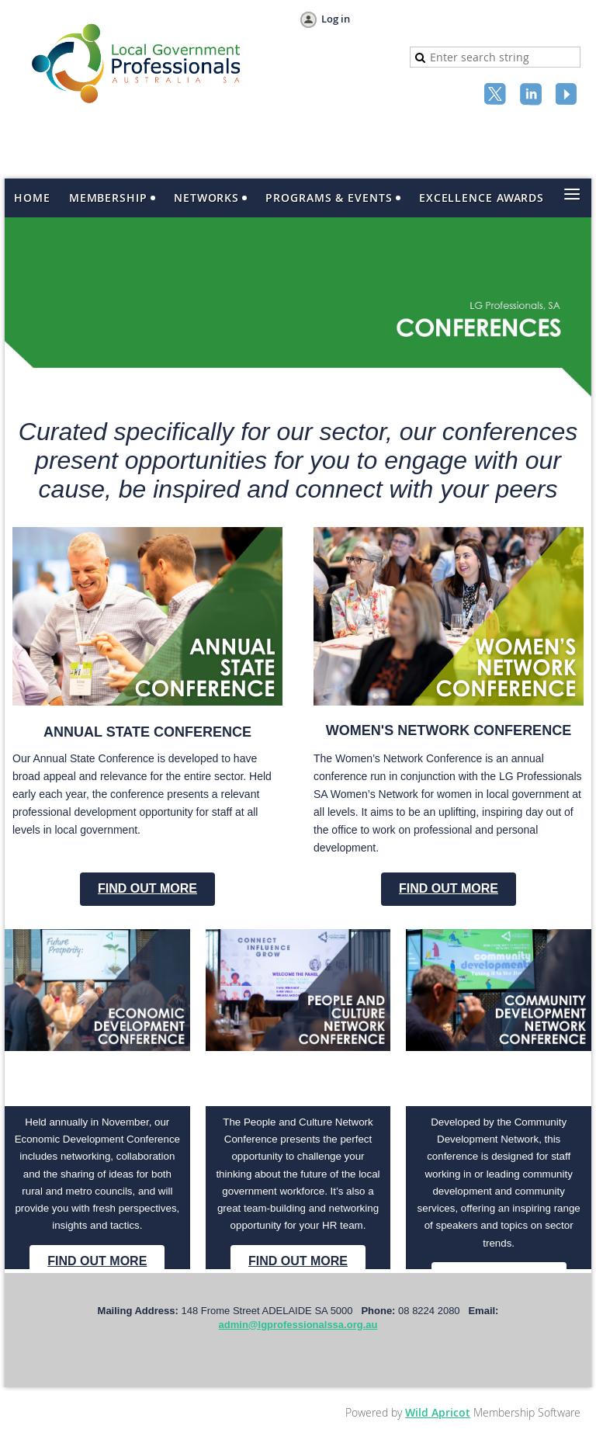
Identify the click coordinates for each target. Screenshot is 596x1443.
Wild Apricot (437, 1412)
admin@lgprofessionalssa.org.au (298, 1324)
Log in (335, 19)
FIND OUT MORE (147, 888)
